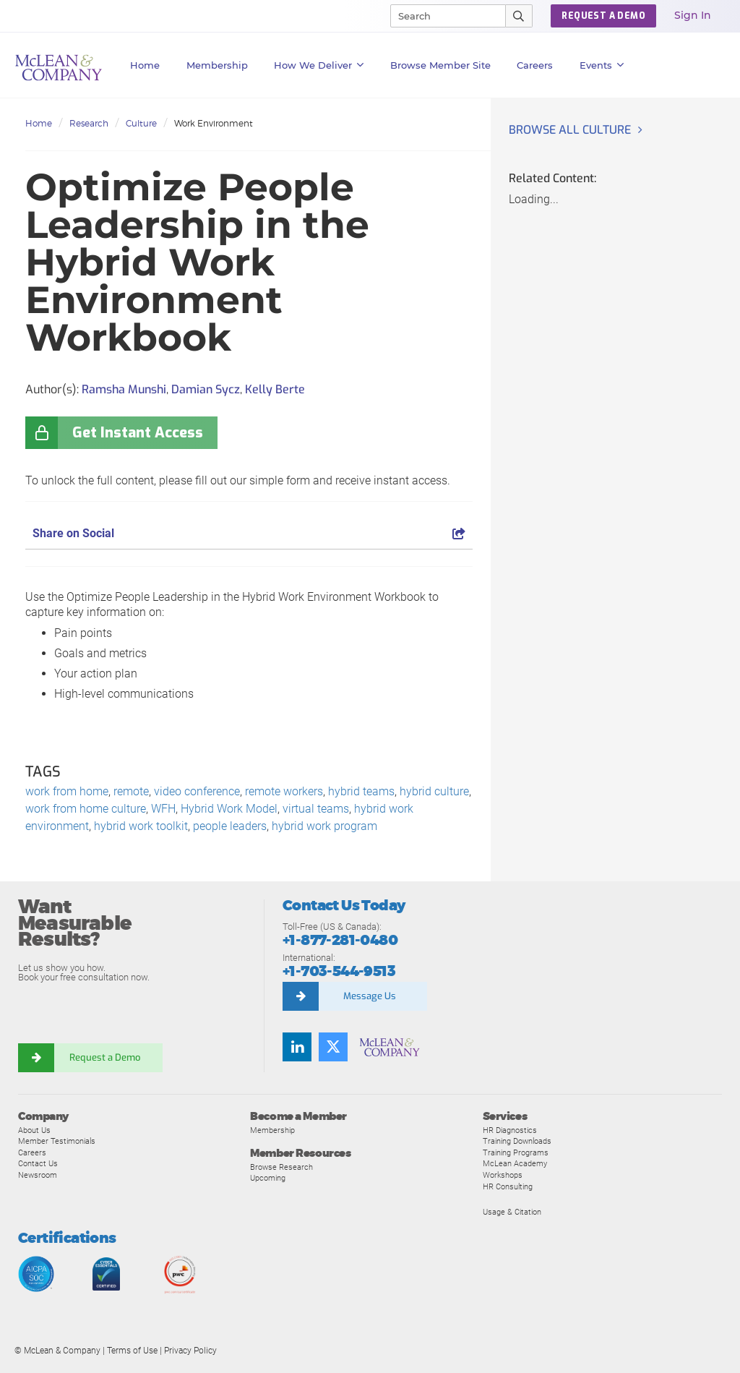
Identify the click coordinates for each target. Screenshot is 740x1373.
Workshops (502, 1175)
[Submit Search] (519, 15)
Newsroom (37, 1175)
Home (145, 65)
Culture (141, 123)
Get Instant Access (137, 432)
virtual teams (316, 809)
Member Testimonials (56, 1141)
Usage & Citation (512, 1212)
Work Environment (213, 123)
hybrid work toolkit (141, 826)
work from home (66, 791)
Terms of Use (132, 1351)
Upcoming (267, 1178)
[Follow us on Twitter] (333, 1046)
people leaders (230, 826)
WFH (163, 809)
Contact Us (38, 1163)
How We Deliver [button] (319, 65)
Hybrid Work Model (229, 809)
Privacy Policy (190, 1351)
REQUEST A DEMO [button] (603, 16)
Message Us (369, 996)
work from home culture (85, 809)
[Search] (441, 16)
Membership (217, 65)
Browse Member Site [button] (440, 65)
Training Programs (515, 1152)
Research (88, 123)
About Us (34, 1130)
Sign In (692, 15)
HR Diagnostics (510, 1130)
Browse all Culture (570, 129)
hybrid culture (434, 791)
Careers (32, 1152)
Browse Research (281, 1167)
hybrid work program (324, 826)
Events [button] (602, 65)
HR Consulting (508, 1186)
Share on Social (249, 533)
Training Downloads (517, 1141)
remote (131, 791)
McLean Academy (515, 1163)
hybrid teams (361, 791)
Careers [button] (535, 65)
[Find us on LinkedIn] (297, 1046)
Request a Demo (104, 1057)
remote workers (284, 791)
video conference (197, 791)
